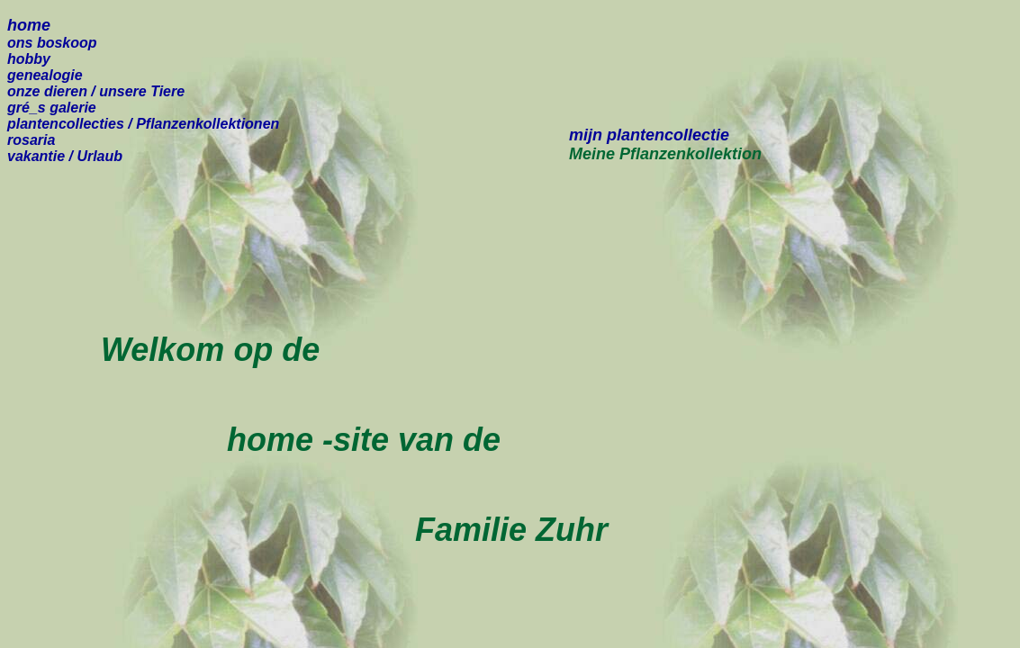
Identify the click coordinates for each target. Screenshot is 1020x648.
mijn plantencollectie (649, 135)
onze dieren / (96, 91)
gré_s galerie (51, 107)
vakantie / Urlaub (64, 156)
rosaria (31, 140)
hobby (28, 59)
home (28, 25)
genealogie (45, 75)
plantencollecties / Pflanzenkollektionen (143, 123)
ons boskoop (52, 42)
